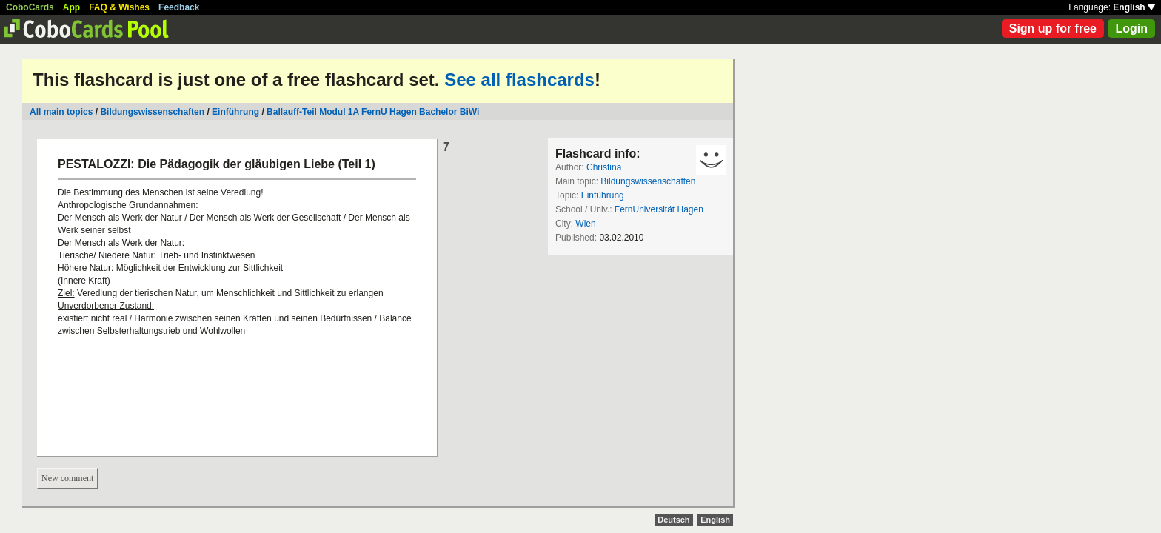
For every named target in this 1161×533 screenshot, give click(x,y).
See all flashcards (519, 80)
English (1134, 7)
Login (1131, 28)
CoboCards (30, 7)
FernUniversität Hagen (659, 209)
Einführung (235, 112)
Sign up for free (1053, 28)
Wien (585, 223)
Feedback (178, 7)
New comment (67, 478)
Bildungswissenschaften (152, 112)
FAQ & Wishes (119, 7)
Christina (603, 167)
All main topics (61, 112)
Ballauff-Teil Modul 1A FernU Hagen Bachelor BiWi (373, 112)
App (71, 7)
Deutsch (673, 519)
